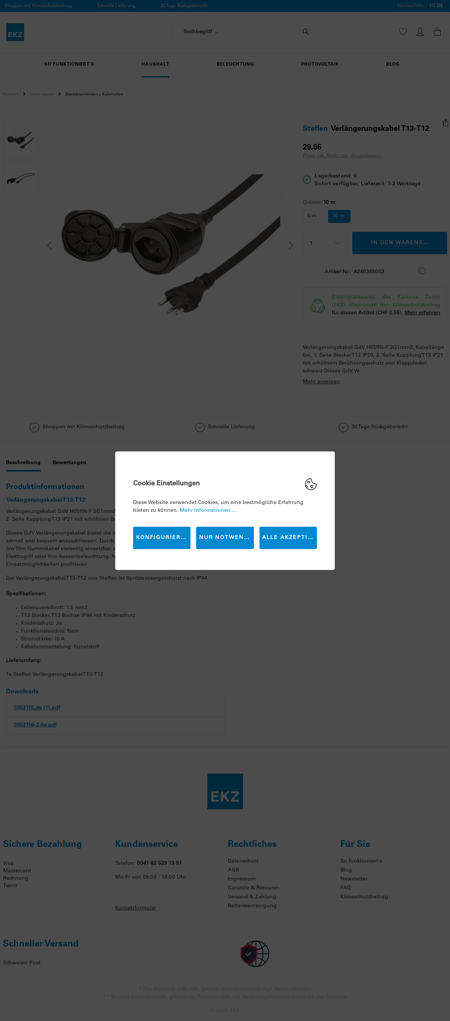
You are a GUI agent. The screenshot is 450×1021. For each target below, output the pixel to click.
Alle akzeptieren (289, 538)
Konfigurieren (162, 538)
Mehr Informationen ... (208, 510)
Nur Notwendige (226, 538)
